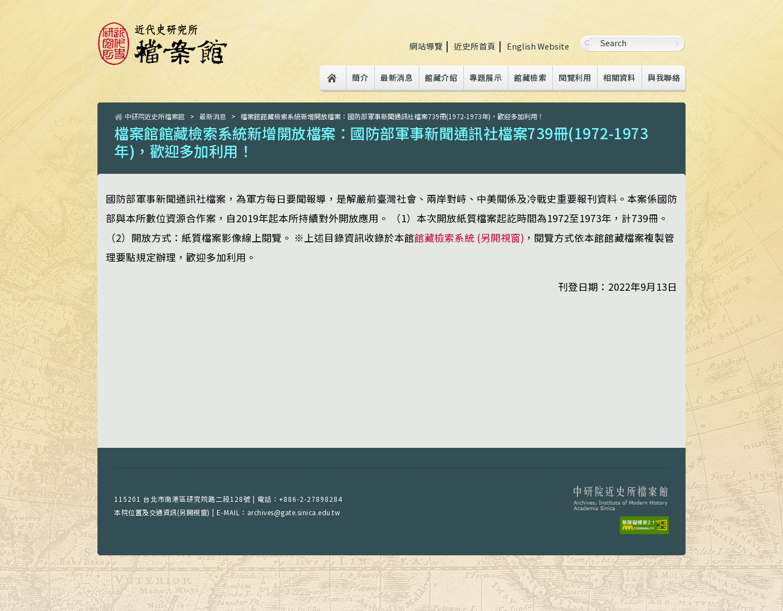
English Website (538, 46)
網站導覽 (426, 46)
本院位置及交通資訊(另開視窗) (162, 512)
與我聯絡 (664, 77)
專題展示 (485, 77)
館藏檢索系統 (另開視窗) (469, 238)
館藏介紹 (441, 77)
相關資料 (619, 77)
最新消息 (396, 77)
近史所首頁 (475, 46)
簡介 (360, 77)
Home (332, 78)
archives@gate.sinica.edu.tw (294, 512)
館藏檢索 (530, 77)
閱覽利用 (575, 77)
